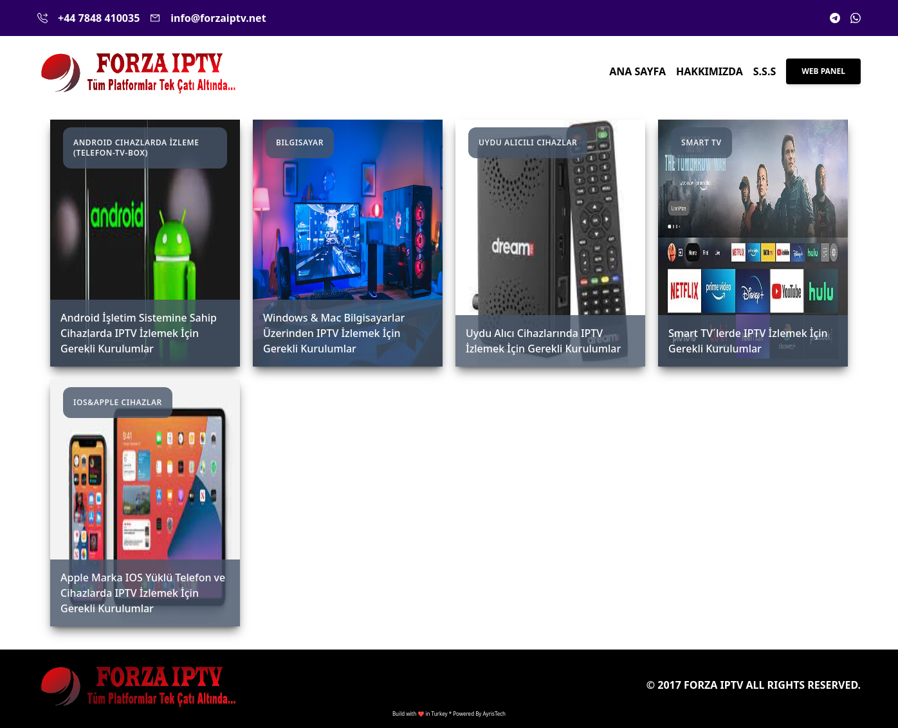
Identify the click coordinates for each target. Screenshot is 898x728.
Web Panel (823, 71)
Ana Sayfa (637, 71)
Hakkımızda (709, 71)
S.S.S (764, 71)
